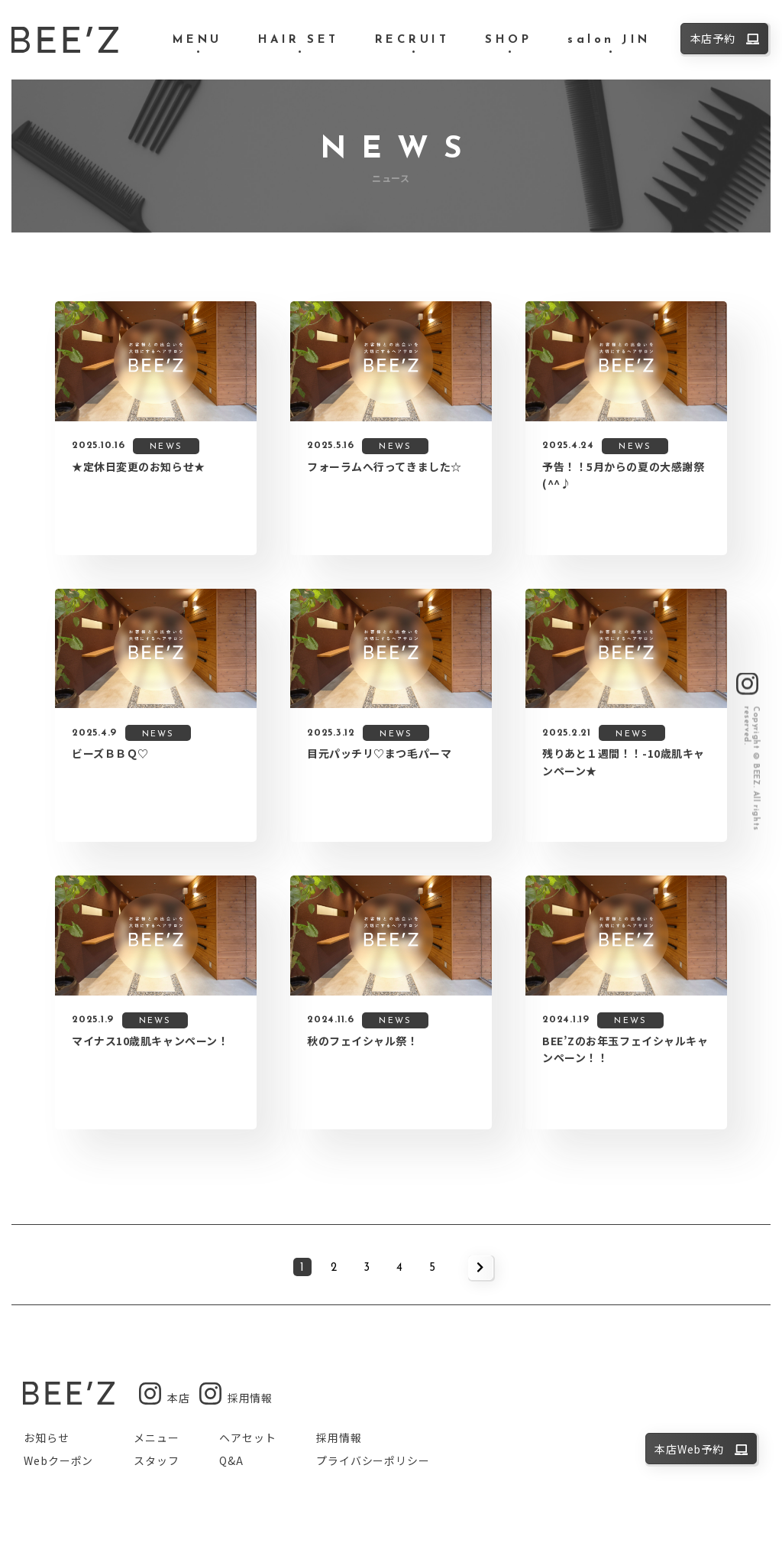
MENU (197, 40)
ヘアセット (247, 1437)
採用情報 (338, 1437)
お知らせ (46, 1437)
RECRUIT (412, 40)
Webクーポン (58, 1460)
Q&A (231, 1460)
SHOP (508, 40)
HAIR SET (298, 40)
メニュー (156, 1437)
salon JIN (609, 40)
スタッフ (156, 1460)
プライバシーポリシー (372, 1460)
